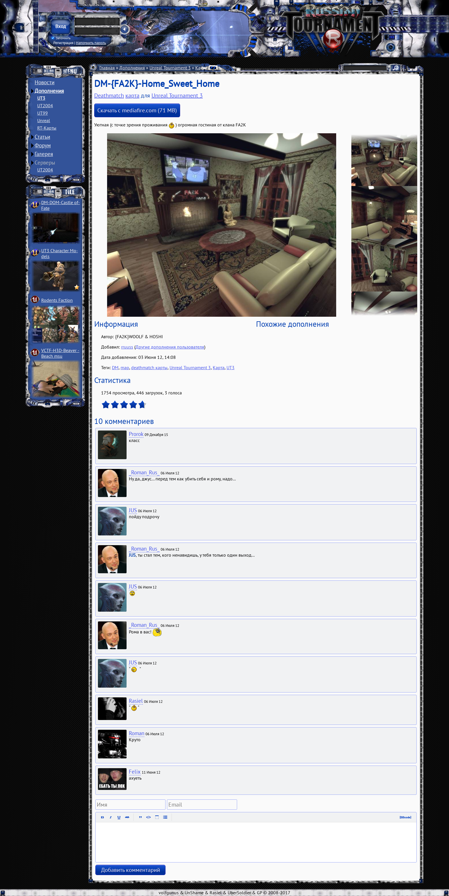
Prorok (136, 434)
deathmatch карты (149, 367)
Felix (135, 771)
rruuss (127, 347)
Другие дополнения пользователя (169, 347)
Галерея (44, 153)
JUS (133, 510)
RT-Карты (46, 128)
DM (115, 367)
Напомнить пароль (91, 42)
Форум (43, 145)
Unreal (43, 120)
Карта (218, 367)
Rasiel (136, 700)
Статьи (42, 136)
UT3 (41, 98)
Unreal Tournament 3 (170, 68)
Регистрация (63, 42)
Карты (201, 68)
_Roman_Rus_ (144, 472)
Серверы (45, 162)
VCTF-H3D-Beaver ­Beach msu (60, 353)
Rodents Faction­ (57, 300)
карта (132, 95)
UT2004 (45, 105)
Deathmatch (224, 68)
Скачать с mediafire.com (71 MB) (137, 110)
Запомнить (61, 38)
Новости (44, 82)
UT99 (42, 113)
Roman (136, 733)
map (125, 367)
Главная (107, 68)
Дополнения (49, 90)
